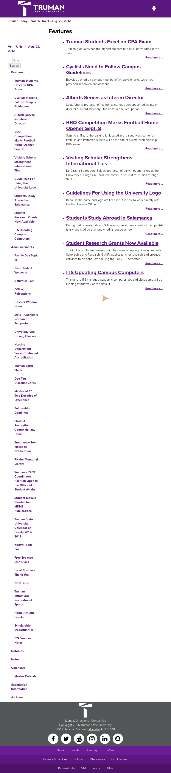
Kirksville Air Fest (23, 547)
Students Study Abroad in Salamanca (24, 200)
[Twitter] (66, 738)
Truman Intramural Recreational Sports (23, 598)
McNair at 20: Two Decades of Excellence (25, 396)
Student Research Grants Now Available (25, 217)
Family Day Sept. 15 (26, 258)
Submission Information (19, 687)
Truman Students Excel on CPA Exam (26, 85)
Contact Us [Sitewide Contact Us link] (98, 721)
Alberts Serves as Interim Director (24, 119)
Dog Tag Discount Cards (25, 381)
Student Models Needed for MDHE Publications (25, 504)
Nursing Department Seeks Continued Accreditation (26, 351)
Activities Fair (24, 281)
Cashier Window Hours (25, 304)
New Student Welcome (23, 270)
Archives (17, 697)
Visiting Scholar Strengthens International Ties (25, 164)
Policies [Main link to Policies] (79, 759)
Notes (15, 659)
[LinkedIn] (105, 738)
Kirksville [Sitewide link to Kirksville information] (94, 729)
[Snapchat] (118, 738)
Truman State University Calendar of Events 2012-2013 (23, 527)
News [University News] (60, 750)
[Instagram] (92, 738)
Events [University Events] (74, 750)
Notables (17, 651)
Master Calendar (26, 676)
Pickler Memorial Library (26, 462)
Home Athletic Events (24, 615)
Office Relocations (22, 291)
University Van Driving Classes (25, 334)
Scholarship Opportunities (24, 628)
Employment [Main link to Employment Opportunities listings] (119, 759)
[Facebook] (53, 738)
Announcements (22, 247)
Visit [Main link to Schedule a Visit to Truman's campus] (84, 768)
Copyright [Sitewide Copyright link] (65, 725)
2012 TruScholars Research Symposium (26, 319)
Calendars (18, 668)
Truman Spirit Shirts (23, 368)
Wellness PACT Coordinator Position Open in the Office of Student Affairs (26, 480)
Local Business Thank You (24, 573)
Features (17, 72)
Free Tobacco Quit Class (23, 560)
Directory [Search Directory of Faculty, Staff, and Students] (92, 750)
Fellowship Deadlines (22, 411)
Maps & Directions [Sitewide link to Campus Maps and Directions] (77, 721)
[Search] (26, 60)
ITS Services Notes (22, 640)
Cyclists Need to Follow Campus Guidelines (25, 102)
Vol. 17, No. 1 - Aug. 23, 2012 (51, 21)
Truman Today (17, 21)
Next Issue (21, 583)
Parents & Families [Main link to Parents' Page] (55, 759)
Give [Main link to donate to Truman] (110, 768)
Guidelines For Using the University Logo (25, 183)
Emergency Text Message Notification (25, 447)
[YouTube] (79, 738)
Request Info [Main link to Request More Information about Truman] (66, 768)
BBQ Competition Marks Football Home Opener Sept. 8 (24, 140)
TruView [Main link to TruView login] (109, 750)
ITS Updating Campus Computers (23, 234)
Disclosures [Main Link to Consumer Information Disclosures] (97, 759)
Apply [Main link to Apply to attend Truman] (97, 768)
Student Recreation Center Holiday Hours (24, 427)
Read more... (154, 57)
